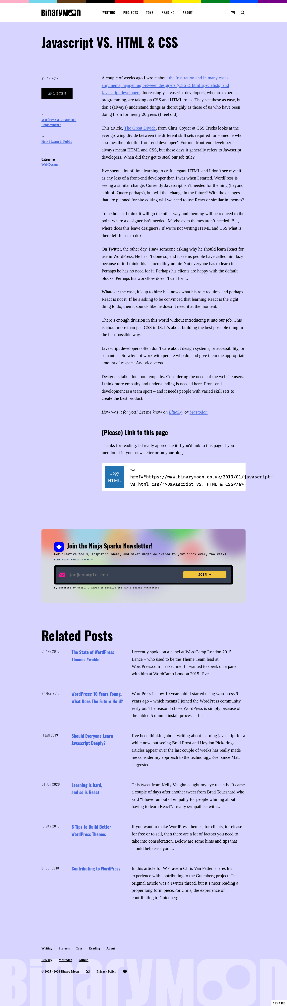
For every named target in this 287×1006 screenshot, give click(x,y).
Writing (108, 12)
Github (83, 960)
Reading (168, 12)
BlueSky (176, 412)
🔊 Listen (57, 93)
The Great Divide (140, 128)
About (188, 12)
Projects (130, 12)
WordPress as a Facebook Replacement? (58, 122)
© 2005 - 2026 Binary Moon (60, 971)
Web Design (49, 164)
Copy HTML (114, 477)
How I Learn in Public (56, 141)
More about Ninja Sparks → (73, 559)
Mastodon (198, 412)
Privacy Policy (106, 971)
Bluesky (46, 960)
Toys (150, 12)
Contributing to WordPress (96, 868)
